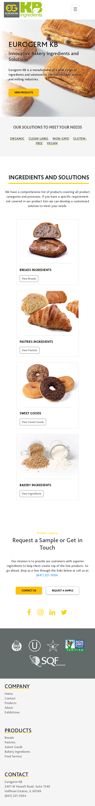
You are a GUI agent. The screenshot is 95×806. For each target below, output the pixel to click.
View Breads (29, 278)
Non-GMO (61, 138)
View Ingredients (31, 493)
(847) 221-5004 (47, 575)
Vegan (52, 143)
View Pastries (29, 350)
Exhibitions (12, 712)
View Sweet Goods (33, 422)
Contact (10, 698)
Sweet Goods (14, 747)
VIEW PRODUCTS (23, 92)
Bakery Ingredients (17, 751)
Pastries (10, 742)
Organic (17, 138)
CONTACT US (29, 590)
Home (9, 693)
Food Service (13, 756)
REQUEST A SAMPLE (62, 590)
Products (10, 703)
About (9, 708)
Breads (9, 737)
